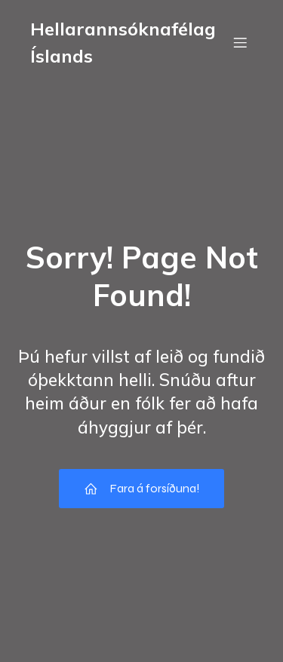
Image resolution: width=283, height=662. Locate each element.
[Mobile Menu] (240, 42)
